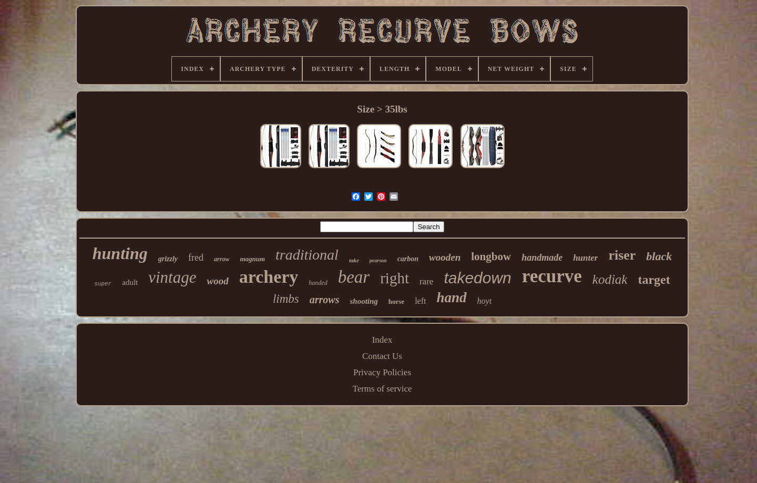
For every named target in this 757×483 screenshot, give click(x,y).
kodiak (610, 279)
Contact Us (382, 356)
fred (195, 257)
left (420, 300)
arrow (221, 259)
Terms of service (382, 389)
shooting (363, 301)
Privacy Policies (382, 372)
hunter (585, 258)
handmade (541, 257)
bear (354, 277)
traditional (307, 254)
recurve (552, 276)
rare (426, 281)
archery (269, 276)
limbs (286, 298)
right (394, 278)
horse (396, 301)
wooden (445, 257)
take (354, 260)
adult (130, 282)
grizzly (168, 259)
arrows (325, 299)
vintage (172, 277)
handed (318, 282)
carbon (407, 259)
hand (451, 297)
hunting (120, 253)
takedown (477, 277)
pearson (378, 260)
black (659, 256)
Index (382, 340)
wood (217, 280)
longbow (491, 256)
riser (622, 255)
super (102, 284)
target (654, 279)
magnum (252, 259)
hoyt (484, 300)
